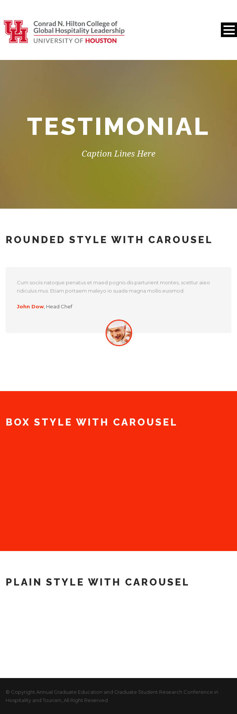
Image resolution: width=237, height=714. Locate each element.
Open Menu (229, 29)
